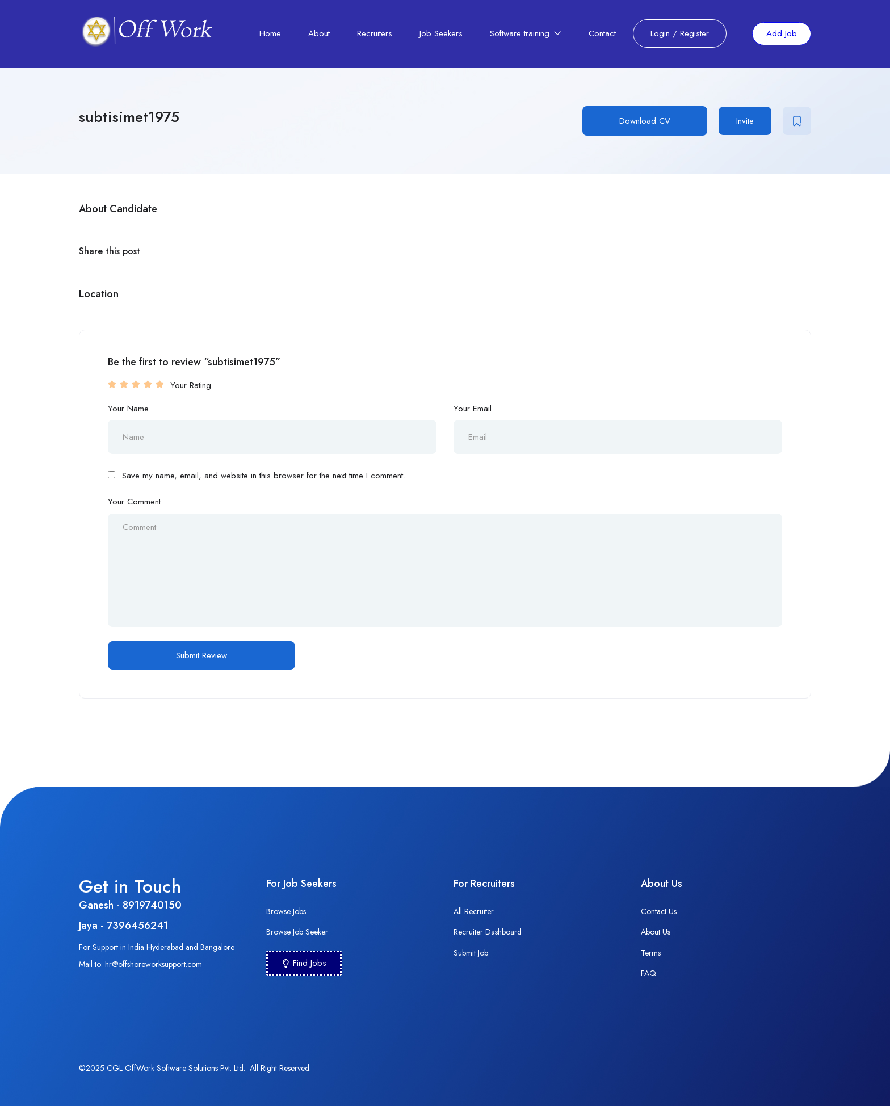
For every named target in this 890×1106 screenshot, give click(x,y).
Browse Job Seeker (297, 931)
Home (270, 33)
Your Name (128, 408)
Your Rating (190, 385)
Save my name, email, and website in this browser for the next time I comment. (263, 475)
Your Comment (134, 501)
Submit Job (471, 952)
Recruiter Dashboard (488, 931)
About (319, 33)
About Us (655, 931)
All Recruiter (474, 911)
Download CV (644, 121)
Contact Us (659, 911)
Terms (651, 952)
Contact (602, 33)
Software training (525, 33)
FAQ (648, 973)
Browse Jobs (286, 911)
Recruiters (374, 33)
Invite (745, 121)
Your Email (473, 408)
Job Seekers (441, 33)
